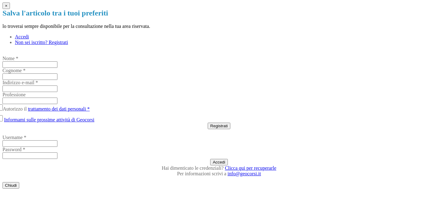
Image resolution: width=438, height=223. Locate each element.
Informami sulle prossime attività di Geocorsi (49, 119)
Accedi (219, 162)
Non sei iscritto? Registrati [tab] (41, 42)
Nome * (10, 58)
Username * (14, 137)
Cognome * (13, 70)
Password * (13, 149)
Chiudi (11, 185)
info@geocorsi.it (244, 173)
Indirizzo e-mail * (20, 82)
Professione (14, 94)
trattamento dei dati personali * (59, 109)
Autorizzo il (47, 109)
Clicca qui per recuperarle (250, 168)
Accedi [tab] (22, 36)
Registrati (219, 126)
